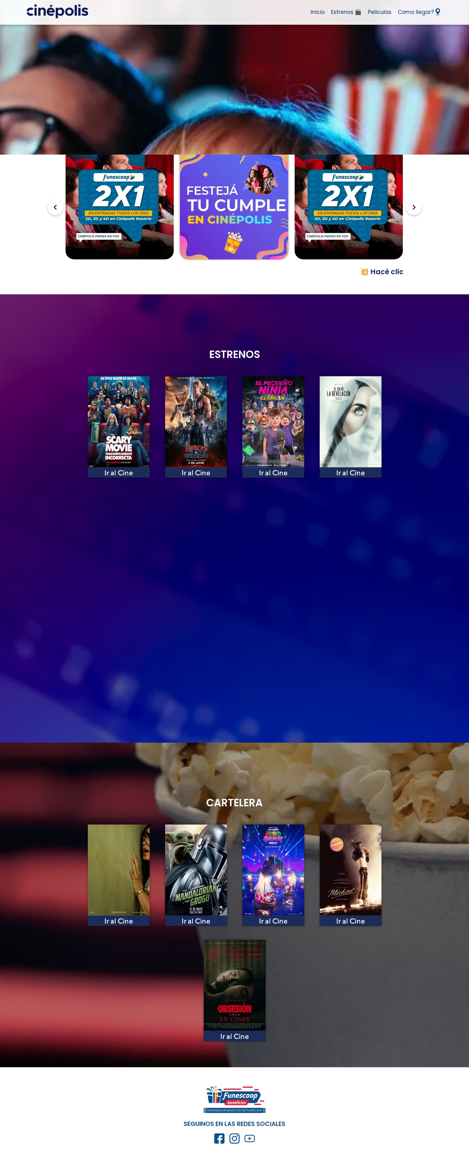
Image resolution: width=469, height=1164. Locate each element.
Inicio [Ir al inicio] (318, 12)
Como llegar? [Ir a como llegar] (419, 12)
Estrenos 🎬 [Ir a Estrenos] (346, 12)
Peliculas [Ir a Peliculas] (379, 12)
